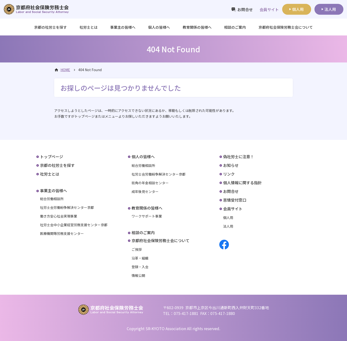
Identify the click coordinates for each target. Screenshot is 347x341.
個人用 (298, 9)
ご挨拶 (137, 249)
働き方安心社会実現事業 (58, 216)
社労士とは (89, 27)
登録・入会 (140, 266)
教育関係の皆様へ (147, 208)
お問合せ (245, 9)
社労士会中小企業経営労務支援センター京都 (73, 224)
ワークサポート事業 (147, 216)
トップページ (51, 156)
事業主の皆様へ (53, 190)
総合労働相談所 (52, 198)
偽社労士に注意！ (238, 156)
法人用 (330, 9)
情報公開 (138, 275)
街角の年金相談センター (150, 182)
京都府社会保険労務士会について (160, 240)
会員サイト (232, 208)
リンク (229, 174)
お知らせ (231, 165)
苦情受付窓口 (234, 200)
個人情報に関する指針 (242, 182)
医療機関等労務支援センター (62, 233)
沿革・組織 (140, 258)
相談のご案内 (235, 27)
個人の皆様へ (143, 156)
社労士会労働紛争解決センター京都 (67, 207)
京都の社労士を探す (50, 27)
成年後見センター (145, 191)
